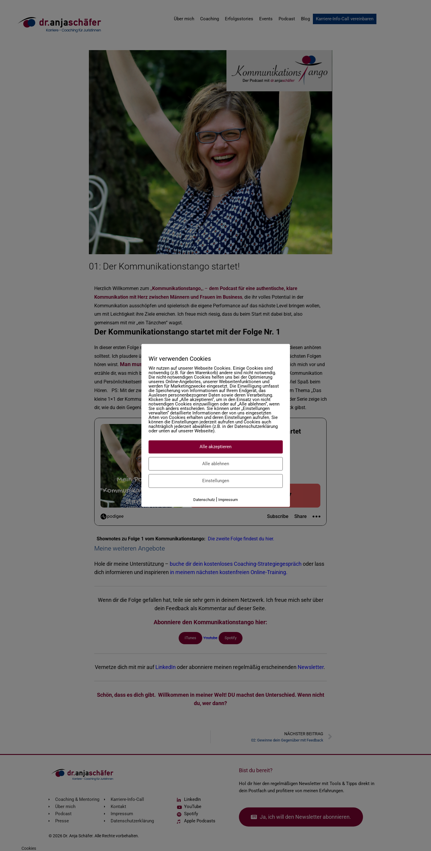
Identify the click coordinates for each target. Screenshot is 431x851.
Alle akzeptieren (215, 446)
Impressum (228, 499)
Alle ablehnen (215, 463)
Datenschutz (204, 499)
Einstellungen (215, 480)
